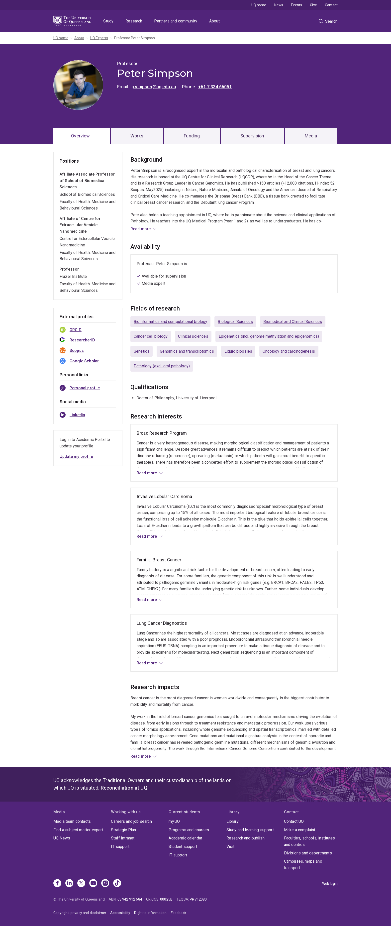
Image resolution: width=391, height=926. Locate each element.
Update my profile (76, 456)
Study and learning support (250, 829)
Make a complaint (299, 829)
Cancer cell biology (151, 336)
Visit (230, 846)
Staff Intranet (122, 838)
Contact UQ (294, 821)
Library (232, 821)
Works (136, 135)
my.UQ (174, 821)
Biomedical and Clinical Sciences (292, 321)
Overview (80, 135)
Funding (192, 135)
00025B (166, 899)
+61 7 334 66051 (215, 86)
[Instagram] (105, 883)
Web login (330, 884)
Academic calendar (185, 838)
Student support (183, 846)
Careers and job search (131, 821)
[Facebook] (57, 883)
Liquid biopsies (238, 351)
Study (108, 21)
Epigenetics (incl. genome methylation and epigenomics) (269, 336)
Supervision (252, 135)
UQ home (258, 5)
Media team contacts (72, 821)
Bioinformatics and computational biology (170, 321)
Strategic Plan (123, 829)
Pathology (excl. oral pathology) (162, 366)
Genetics (141, 351)
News (278, 5)
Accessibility (120, 913)
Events (296, 5)
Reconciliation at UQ (124, 788)
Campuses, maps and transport (303, 864)
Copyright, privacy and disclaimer (79, 913)
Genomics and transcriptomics (187, 351)
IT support (120, 846)
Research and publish (245, 838)
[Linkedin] (69, 883)
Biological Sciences (235, 321)
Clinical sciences (193, 336)
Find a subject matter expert (78, 829)
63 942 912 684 (129, 899)
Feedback (178, 913)
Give (313, 5)
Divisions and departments (308, 853)
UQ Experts (99, 38)
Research (133, 21)
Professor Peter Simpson (134, 38)
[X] (81, 883)
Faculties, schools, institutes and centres (309, 841)
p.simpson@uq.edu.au (153, 86)
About (214, 21)
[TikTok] (117, 883)
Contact (331, 5)
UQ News (61, 838)
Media (311, 135)
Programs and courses (189, 829)
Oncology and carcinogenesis (289, 351)
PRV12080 (198, 899)
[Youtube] (93, 883)
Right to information (150, 913)
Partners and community (175, 21)
